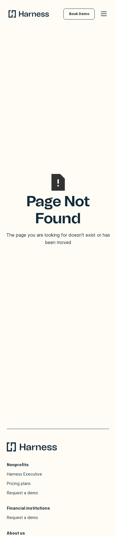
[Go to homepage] (36, 14)
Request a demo (22, 492)
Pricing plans (19, 483)
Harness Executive (24, 474)
